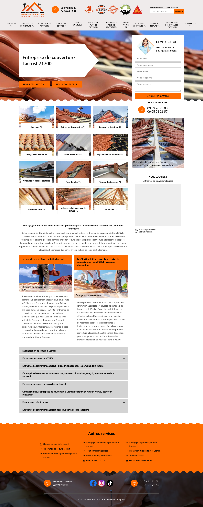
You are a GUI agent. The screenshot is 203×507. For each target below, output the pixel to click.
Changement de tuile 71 (62, 25)
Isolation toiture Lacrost (97, 450)
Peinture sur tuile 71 (77, 25)
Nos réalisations (34, 84)
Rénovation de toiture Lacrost (56, 448)
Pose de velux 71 (126, 25)
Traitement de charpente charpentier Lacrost (60, 455)
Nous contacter (66, 84)
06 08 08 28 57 (68, 11)
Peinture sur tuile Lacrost (140, 460)
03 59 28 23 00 (68, 7)
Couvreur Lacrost (137, 455)
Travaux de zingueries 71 (140, 25)
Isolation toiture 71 (154, 25)
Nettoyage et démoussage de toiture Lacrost (102, 444)
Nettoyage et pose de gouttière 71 (111, 25)
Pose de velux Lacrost (95, 460)
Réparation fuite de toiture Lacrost (145, 450)
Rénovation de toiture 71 (44, 25)
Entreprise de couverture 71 (27, 25)
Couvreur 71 (11, 25)
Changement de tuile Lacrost (56, 444)
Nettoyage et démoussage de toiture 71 (172, 25)
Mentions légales (117, 499)
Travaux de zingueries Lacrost (99, 455)
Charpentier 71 (190, 25)
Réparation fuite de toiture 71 (93, 25)
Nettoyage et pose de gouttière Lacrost (143, 444)
